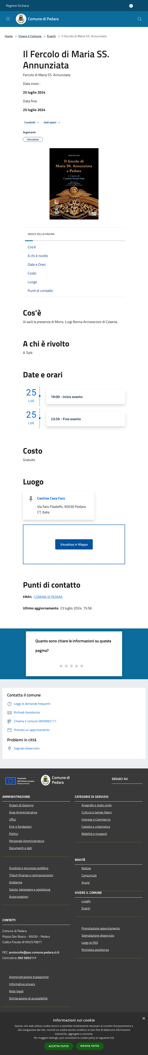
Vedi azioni (53, 122)
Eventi (51, 36)
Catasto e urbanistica (96, 826)
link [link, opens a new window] (112, 1038)
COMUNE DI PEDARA (48, 596)
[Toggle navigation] (8, 18)
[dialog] (74, 1034)
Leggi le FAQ (90, 942)
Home (9, 36)
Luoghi (86, 901)
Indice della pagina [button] (41, 234)
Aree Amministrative (23, 812)
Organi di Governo (21, 805)
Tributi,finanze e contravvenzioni (31, 875)
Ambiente (15, 882)
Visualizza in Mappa (74, 544)
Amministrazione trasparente (29, 976)
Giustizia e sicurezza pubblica (28, 868)
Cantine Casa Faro (51, 498)
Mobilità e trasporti (94, 833)
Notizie (86, 868)
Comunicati (89, 875)
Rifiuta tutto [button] (90, 1046)
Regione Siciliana (17, 5)
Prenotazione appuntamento (101, 928)
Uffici (12, 819)
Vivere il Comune (30, 36)
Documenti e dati (20, 848)
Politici (13, 833)
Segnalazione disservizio (98, 935)
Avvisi (86, 882)
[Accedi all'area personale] (131, 5)
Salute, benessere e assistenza (29, 889)
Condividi (32, 122)
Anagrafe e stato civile (97, 805)
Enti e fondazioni (20, 826)
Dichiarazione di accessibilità (28, 998)
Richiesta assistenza (95, 949)
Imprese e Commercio (96, 819)
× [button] (143, 1018)
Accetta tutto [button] (59, 1046)
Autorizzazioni (18, 896)
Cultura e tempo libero (97, 812)
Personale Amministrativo (26, 840)
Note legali (16, 991)
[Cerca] (139, 19)
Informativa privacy (22, 984)
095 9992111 (27, 957)
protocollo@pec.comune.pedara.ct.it (34, 952)
